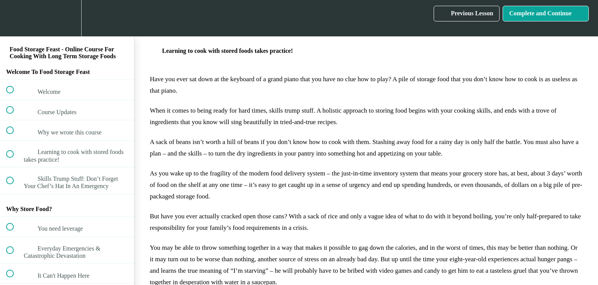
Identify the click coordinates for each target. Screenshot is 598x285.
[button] (14, 18)
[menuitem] (67, 18)
